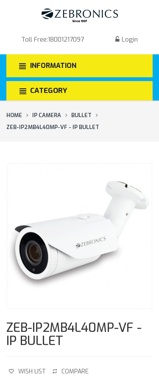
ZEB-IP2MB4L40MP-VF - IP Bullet (52, 127)
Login (126, 39)
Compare (71, 372)
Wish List (27, 372)
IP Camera (46, 115)
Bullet (81, 115)
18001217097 (66, 39)
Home (14, 115)
